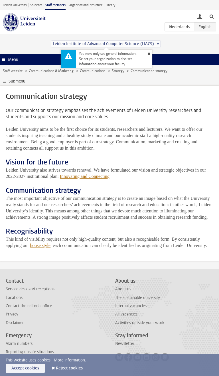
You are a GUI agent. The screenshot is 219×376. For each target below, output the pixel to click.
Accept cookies (25, 368)
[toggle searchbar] (211, 16)
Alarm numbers (19, 343)
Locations (14, 297)
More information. (70, 360)
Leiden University (15, 5)
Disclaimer (15, 322)
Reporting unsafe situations (30, 352)
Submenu (17, 81)
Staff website (13, 71)
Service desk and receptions (30, 289)
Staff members (55, 5)
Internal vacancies (131, 306)
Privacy (12, 314)
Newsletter (124, 343)
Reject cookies (69, 368)
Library (110, 5)
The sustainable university (137, 297)
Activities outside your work (139, 322)
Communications (92, 71)
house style (40, 245)
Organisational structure (86, 5)
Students (36, 5)
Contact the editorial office (29, 306)
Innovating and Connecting (85, 176)
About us (123, 289)
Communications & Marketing (51, 71)
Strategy (118, 71)
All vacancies (126, 314)
